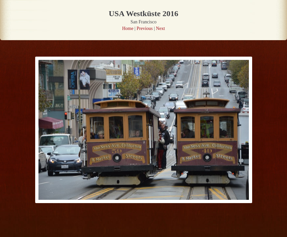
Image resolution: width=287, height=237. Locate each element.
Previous (145, 28)
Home (127, 28)
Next (160, 28)
